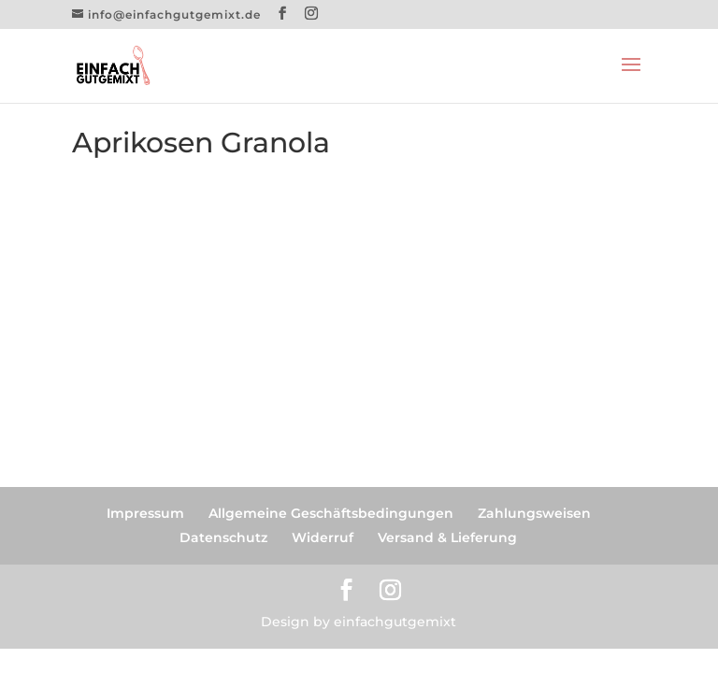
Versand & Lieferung (447, 537)
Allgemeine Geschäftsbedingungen (330, 513)
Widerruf (322, 537)
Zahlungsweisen (534, 513)
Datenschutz (223, 537)
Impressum (145, 513)
